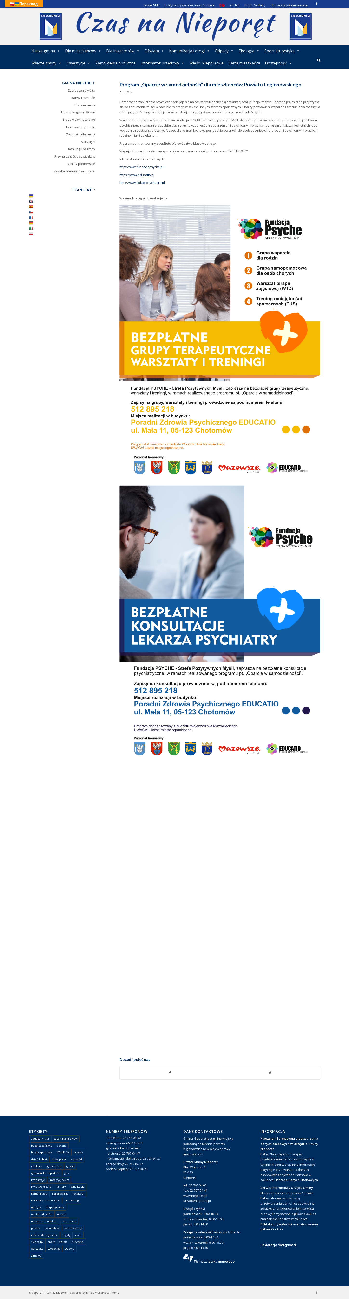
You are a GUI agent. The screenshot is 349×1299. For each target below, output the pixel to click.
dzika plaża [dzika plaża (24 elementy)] (59, 1159)
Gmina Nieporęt (57, 1292)
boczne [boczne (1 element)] (61, 1145)
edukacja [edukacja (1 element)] (37, 1166)
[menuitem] (318, 60)
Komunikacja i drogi (189, 51)
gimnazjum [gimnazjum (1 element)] (54, 1166)
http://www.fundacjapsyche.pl (141, 167)
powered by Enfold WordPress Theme (94, 1292)
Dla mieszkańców (83, 51)
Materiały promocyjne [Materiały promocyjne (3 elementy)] (45, 1200)
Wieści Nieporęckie (206, 63)
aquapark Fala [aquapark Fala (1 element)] (40, 1138)
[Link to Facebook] (316, 3)
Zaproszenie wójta (81, 90)
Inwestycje (78, 63)
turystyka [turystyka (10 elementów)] (78, 1241)
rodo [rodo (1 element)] (78, 1235)
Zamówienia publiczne (115, 63)
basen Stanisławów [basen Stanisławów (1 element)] (65, 1138)
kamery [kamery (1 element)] (61, 1186)
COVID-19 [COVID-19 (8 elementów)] (63, 1152)
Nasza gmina (45, 51)
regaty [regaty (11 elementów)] (66, 1235)
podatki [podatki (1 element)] (36, 1228)
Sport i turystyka (282, 51)
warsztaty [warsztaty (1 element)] (37, 1248)
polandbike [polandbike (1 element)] (52, 1228)
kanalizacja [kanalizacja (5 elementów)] (77, 1186)
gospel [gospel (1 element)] (70, 1166)
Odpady (224, 51)
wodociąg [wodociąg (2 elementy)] (54, 1248)
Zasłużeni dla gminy (80, 134)
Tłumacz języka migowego (214, 1261)
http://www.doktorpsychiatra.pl (142, 182)
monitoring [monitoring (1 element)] (71, 1200)
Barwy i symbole (83, 97)
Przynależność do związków (74, 156)
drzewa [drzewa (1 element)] (78, 1152)
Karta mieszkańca (244, 63)
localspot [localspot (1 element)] (78, 1193)
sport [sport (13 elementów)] (51, 1241)
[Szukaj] (318, 60)
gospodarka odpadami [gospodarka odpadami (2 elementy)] (45, 1173)
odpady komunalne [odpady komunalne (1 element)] (43, 1221)
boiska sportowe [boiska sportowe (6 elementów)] (41, 1152)
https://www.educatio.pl (136, 175)
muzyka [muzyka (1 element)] (36, 1207)
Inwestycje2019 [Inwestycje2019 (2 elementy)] (59, 1180)
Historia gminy (84, 105)
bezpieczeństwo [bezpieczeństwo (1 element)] (41, 1145)
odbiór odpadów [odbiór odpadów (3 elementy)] (42, 1214)
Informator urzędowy (162, 63)
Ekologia (249, 51)
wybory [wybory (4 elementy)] (69, 1248)
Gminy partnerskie (81, 164)
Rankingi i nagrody (81, 149)
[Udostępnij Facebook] (170, 1072)
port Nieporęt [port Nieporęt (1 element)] (73, 1228)
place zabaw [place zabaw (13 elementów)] (69, 1221)
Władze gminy (46, 63)
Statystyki (88, 142)
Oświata (154, 51)
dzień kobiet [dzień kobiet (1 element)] (39, 1159)
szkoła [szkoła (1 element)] (63, 1241)
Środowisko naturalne (79, 119)
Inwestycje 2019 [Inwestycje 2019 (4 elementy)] (41, 1186)
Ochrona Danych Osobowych (296, 1180)
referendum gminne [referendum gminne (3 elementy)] (44, 1235)
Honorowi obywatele (80, 127)
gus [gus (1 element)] (66, 1173)
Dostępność (278, 63)
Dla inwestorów (123, 51)
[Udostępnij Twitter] (270, 1072)
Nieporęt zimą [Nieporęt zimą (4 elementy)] (55, 1207)
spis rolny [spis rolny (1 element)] (37, 1241)
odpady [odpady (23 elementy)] (62, 1214)
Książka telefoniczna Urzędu (74, 171)
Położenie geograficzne (78, 112)
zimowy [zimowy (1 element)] (36, 1255)
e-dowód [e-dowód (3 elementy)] (76, 1159)
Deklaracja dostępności (278, 1245)
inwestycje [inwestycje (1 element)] (38, 1180)
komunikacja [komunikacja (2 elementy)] (39, 1193)
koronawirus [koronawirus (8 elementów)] (60, 1193)
